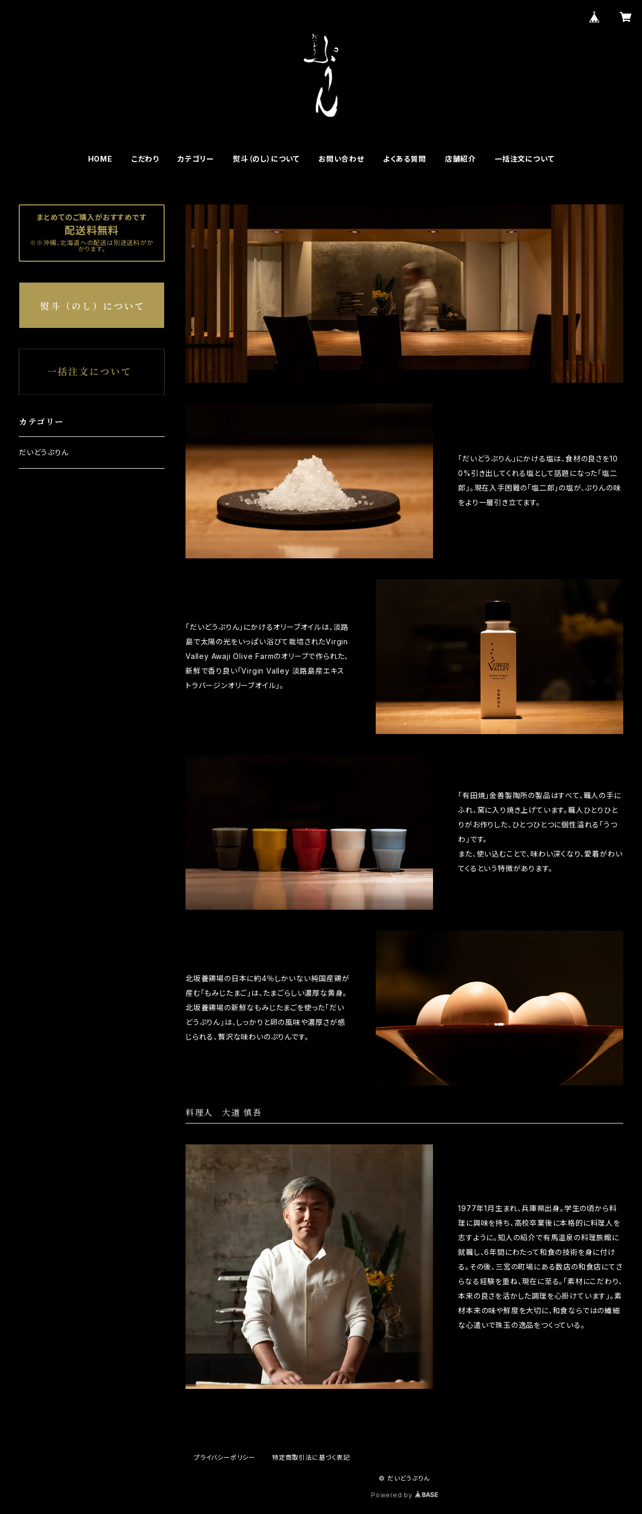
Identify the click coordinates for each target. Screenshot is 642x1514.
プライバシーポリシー (224, 1457)
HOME (100, 158)
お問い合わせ (341, 158)
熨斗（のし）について (266, 158)
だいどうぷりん (44, 452)
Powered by (404, 1495)
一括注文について (524, 158)
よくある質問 (404, 158)
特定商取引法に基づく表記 (311, 1457)
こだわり (145, 158)
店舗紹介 (460, 158)
